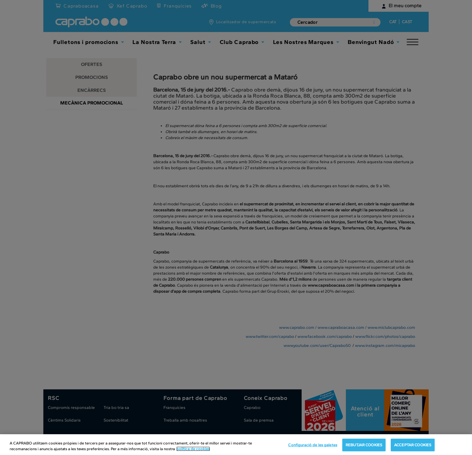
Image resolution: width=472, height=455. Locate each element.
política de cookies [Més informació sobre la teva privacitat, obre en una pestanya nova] (193, 449)
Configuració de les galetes (312, 445)
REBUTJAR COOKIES (364, 445)
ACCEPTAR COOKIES (412, 445)
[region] (236, 444)
